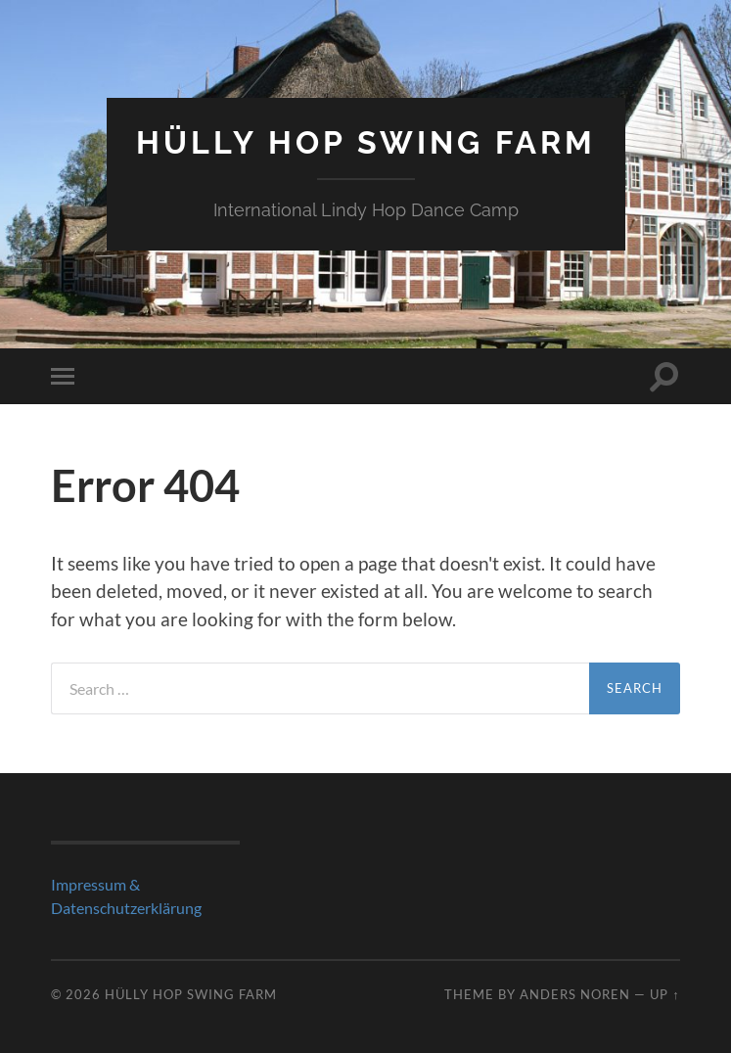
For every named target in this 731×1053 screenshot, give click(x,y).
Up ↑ (664, 994)
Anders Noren (575, 994)
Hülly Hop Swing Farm (366, 142)
